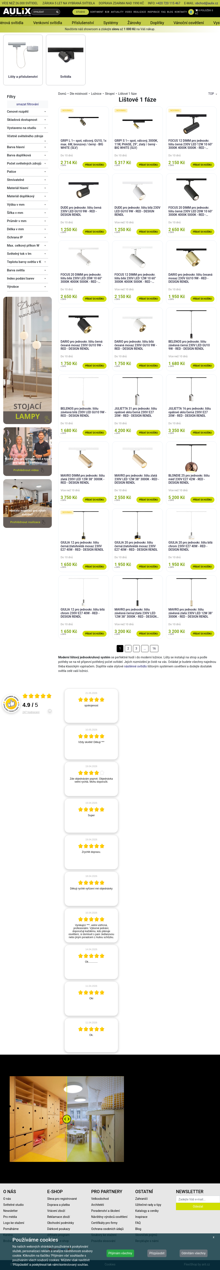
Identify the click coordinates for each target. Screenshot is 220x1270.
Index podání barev (20, 278)
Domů (62, 93)
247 (31, 712)
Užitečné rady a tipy (148, 1204)
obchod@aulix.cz (206, 3)
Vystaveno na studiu (21, 128)
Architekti (97, 1204)
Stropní (110, 93)
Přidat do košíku (94, 165)
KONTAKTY (181, 12)
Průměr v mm (17, 221)
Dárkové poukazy (58, 1229)
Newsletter (10, 1210)
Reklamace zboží (58, 1217)
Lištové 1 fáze (127, 93)
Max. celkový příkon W (23, 245)
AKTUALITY (117, 12)
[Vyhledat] (57, 12)
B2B (107, 12)
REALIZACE (139, 12)
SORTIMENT (97, 12)
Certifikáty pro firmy (104, 1223)
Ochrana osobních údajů (107, 1229)
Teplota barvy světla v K (24, 262)
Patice (11, 172)
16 (154, 648)
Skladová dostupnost (22, 120)
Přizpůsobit (157, 1253)
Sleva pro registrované (62, 1198)
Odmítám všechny (194, 1253)
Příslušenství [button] (83, 22)
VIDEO (128, 12)
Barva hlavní (16, 147)
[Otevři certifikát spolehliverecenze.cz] (37, 696)
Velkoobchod (100, 1198)
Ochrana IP (15, 237)
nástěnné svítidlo (135, 666)
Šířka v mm (15, 213)
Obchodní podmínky (60, 1223)
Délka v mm (15, 229)
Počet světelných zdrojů (24, 163)
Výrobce (13, 287)
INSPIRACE (154, 12)
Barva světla (16, 270)
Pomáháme (11, 1229)
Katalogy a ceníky (147, 1210)
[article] (91, 706)
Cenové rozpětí (18, 111)
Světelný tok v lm (19, 254)
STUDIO (80, 12)
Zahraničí (141, 1198)
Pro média (10, 1217)
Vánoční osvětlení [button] (189, 22)
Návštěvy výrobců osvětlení (109, 1217)
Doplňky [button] (157, 22)
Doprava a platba (58, 1204)
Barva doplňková (19, 155)
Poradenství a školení (105, 1210)
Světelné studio (13, 1204)
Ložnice (96, 93)
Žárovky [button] (134, 22)
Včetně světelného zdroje (25, 136)
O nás (7, 1198)
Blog (138, 1229)
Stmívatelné (15, 180)
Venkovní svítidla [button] (47, 22)
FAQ (163, 12)
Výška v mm (16, 205)
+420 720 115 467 (168, 3)
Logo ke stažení (13, 1223)
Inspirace (141, 1217)
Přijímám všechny (120, 1253)
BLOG (170, 12)
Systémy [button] (110, 22)
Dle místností (78, 93)
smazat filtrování (27, 104)
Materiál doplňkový (21, 196)
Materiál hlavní (17, 188)
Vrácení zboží (56, 1210)
